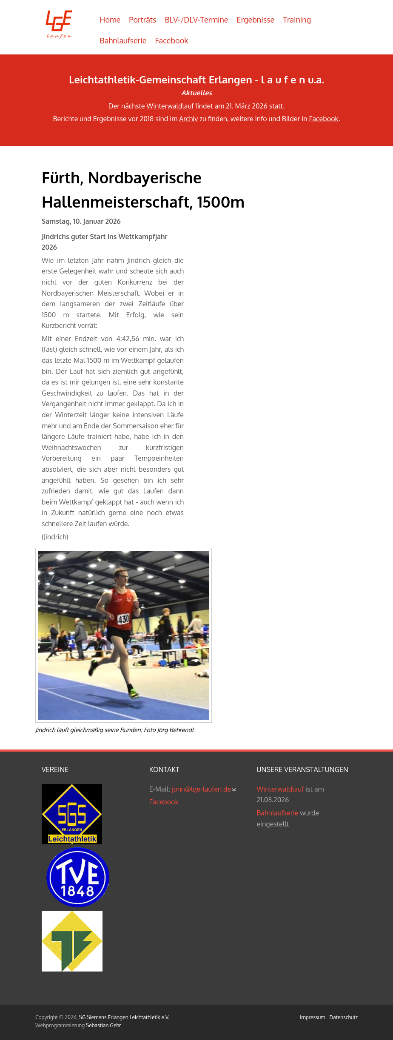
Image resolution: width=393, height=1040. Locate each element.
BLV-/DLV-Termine (196, 19)
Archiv (188, 118)
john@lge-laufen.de (204, 789)
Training (297, 19)
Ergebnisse (256, 19)
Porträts (142, 19)
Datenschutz (344, 1017)
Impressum (312, 1017)
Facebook (171, 40)
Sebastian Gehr (103, 1025)
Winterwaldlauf (170, 106)
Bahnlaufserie (123, 40)
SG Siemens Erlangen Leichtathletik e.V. (124, 1017)
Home (110, 19)
